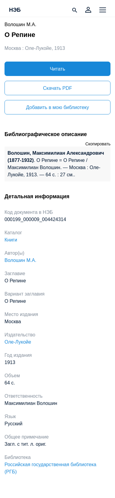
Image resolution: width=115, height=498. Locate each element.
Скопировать (97, 143)
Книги (11, 239)
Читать (57, 68)
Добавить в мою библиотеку (57, 107)
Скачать (57, 88)
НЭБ (15, 10)
